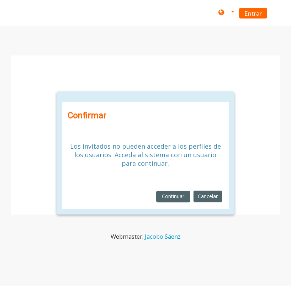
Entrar (253, 13)
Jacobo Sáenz (163, 236)
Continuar (173, 196)
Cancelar (208, 196)
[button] (226, 12)
